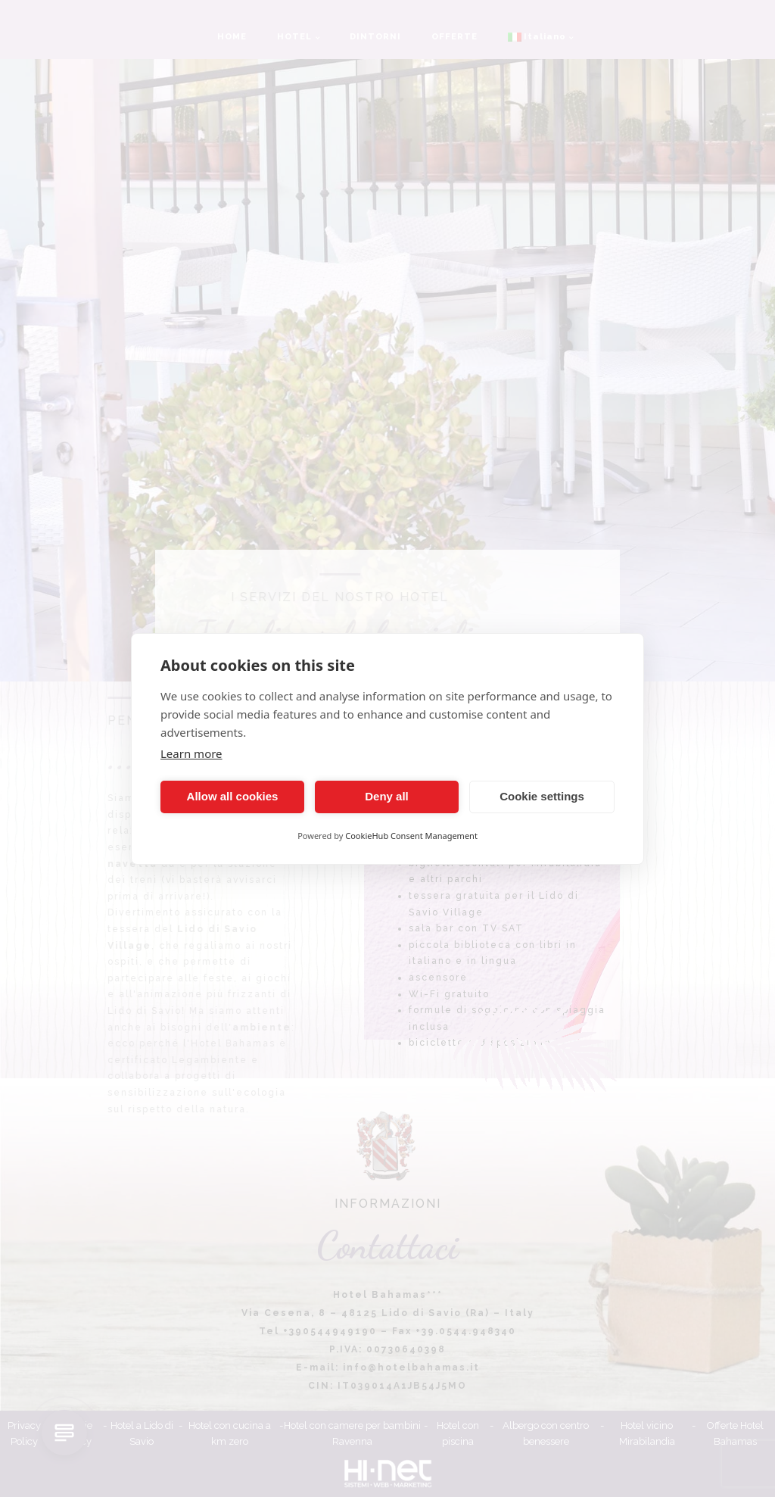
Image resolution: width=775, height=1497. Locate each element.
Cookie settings (542, 796)
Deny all (387, 796)
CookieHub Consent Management (411, 835)
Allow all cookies (233, 796)
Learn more (191, 753)
